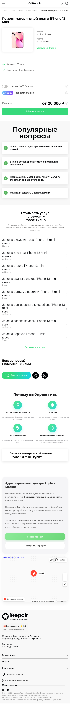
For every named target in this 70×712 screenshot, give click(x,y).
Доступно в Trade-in (46, 48)
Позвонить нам (35, 536)
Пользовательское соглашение (14, 700)
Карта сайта (56, 700)
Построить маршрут (35, 545)
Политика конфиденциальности (39, 700)
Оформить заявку (35, 111)
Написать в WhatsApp (15, 680)
